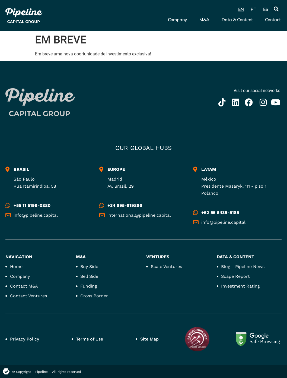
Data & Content (237, 19)
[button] (276, 8)
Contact (273, 19)
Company (177, 19)
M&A (204, 19)
